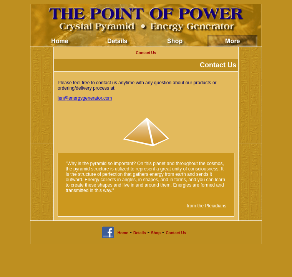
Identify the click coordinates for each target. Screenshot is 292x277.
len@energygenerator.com (85, 98)
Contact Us (146, 53)
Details (139, 233)
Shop (156, 233)
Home (123, 233)
